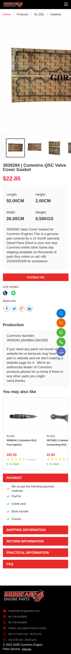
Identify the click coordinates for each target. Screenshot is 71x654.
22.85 (51, 455)
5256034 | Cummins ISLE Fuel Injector (22, 442)
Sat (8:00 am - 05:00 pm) (20, 640)
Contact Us (35, 277)
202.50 (12, 455)
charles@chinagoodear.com (21, 611)
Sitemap (26, 649)
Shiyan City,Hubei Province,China (24, 628)
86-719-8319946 (15, 617)
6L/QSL (11, 436)
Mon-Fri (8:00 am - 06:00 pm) (22, 634)
